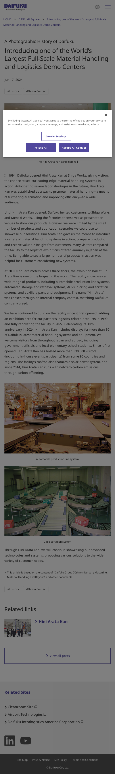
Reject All (40, 147)
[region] (57, 134)
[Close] (106, 115)
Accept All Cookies (74, 147)
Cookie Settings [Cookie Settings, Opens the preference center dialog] (56, 136)
